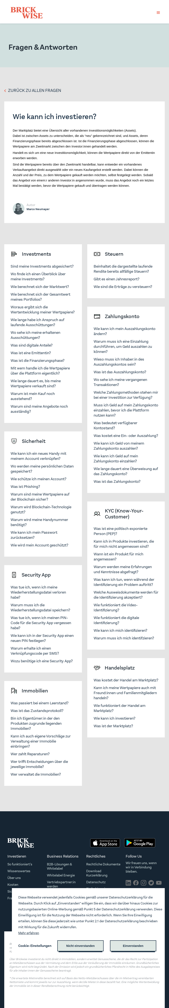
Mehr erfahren (28, 933)
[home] (26, 12)
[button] (158, 12)
